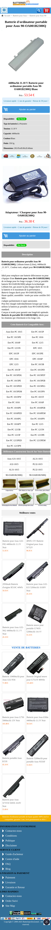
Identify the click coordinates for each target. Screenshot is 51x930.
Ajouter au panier (27, 109)
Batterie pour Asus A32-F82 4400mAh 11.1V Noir (13, 544)
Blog (7, 868)
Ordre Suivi (11, 900)
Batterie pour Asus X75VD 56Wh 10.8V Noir (11, 803)
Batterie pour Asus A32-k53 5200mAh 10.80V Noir (36, 587)
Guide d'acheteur (14, 854)
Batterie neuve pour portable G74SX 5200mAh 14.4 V (35, 628)
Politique (10, 840)
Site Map (10, 905)
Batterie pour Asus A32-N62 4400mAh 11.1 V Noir (13, 630)
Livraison (10, 882)
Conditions (11, 835)
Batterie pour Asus (20, 16)
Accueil (7, 16)
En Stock (21, 119)
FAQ (7, 863)
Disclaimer (11, 845)
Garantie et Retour (15, 887)
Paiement (10, 877)
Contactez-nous (13, 830)
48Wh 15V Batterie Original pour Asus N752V (34, 544)
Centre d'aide (12, 859)
